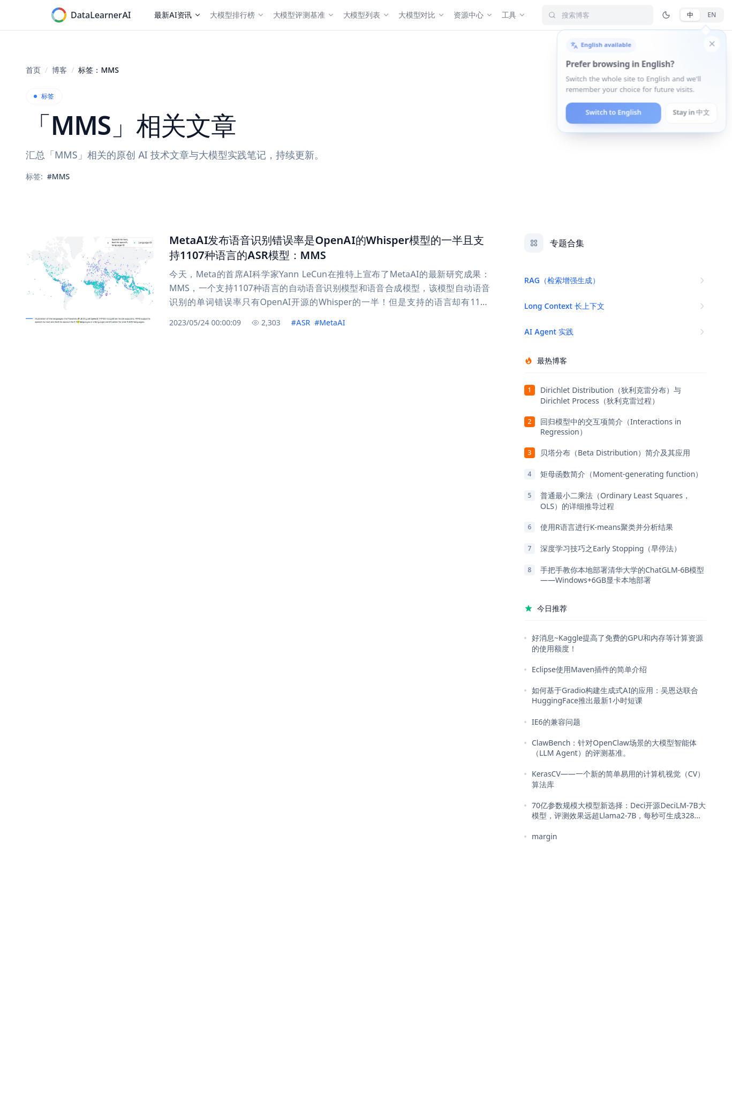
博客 (59, 69)
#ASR (300, 322)
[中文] (690, 15)
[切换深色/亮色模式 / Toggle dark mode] (666, 15)
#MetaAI (329, 322)
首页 (33, 69)
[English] (711, 15)
